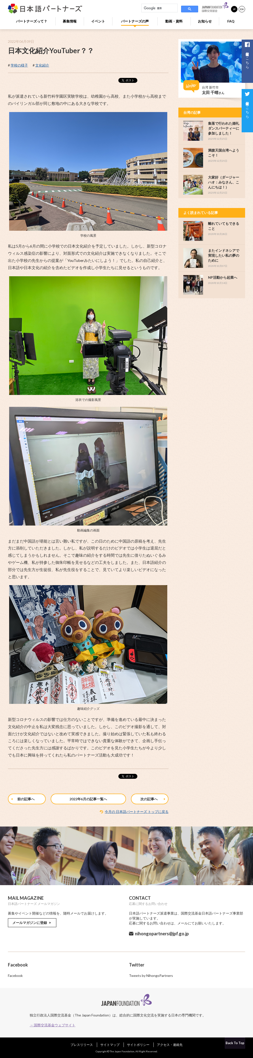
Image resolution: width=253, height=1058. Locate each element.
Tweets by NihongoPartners (151, 975)
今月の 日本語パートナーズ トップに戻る (137, 811)
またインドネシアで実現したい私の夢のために (223, 255)
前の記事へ (23, 799)
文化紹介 (42, 65)
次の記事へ (153, 799)
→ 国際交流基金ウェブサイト (52, 1025)
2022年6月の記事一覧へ (88, 799)
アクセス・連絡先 (170, 1045)
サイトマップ (110, 1045)
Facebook (15, 975)
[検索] (159, 8)
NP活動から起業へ (222, 277)
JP (234, 9)
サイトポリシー (138, 1045)
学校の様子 (19, 65)
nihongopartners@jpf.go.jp (162, 933)
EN (242, 9)
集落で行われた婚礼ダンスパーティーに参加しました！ (223, 128)
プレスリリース (81, 1045)
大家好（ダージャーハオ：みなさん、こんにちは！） (223, 182)
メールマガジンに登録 (32, 922)
